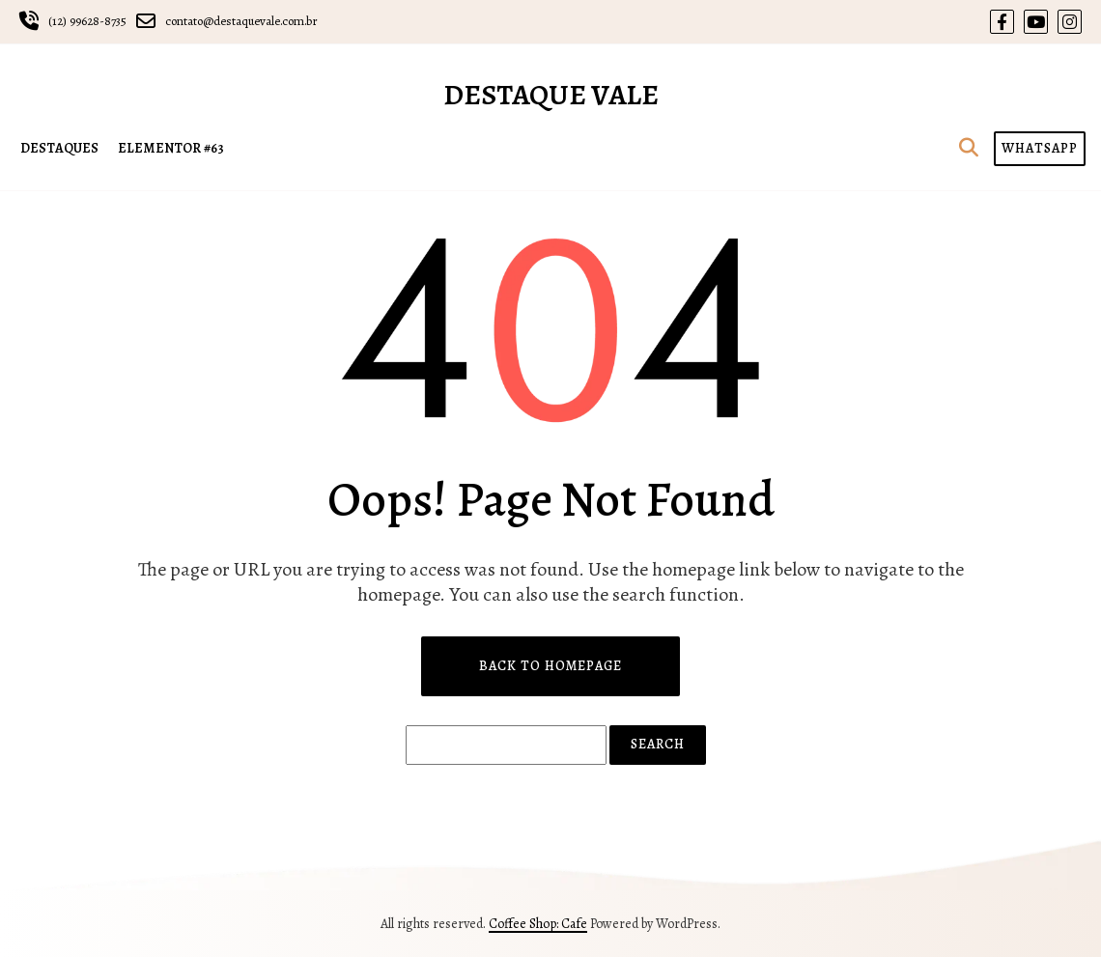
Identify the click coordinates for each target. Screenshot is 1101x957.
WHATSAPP (1040, 148)
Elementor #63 (171, 148)
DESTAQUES (59, 148)
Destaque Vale (551, 94)
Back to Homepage (550, 666)
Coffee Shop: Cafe (538, 924)
